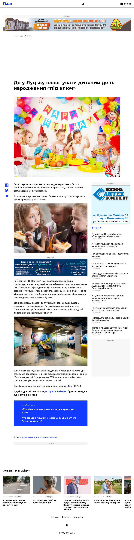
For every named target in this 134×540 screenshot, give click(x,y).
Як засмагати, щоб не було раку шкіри (44, 501)
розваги (31, 437)
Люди (78, 497)
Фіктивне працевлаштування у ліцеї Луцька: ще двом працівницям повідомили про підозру (110, 330)
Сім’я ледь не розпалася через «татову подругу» (107, 501)
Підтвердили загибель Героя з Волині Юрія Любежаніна (110, 319)
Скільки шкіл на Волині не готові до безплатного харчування (109, 264)
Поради (49, 497)
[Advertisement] (67, 59)
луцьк (24, 437)
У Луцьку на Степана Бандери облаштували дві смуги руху (107, 235)
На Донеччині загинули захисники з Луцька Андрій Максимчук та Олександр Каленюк (109, 285)
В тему (96, 227)
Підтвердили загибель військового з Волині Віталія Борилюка (110, 274)
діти (37, 437)
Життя (109, 497)
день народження (48, 437)
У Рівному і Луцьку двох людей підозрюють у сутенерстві (107, 245)
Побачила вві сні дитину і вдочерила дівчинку (110, 255)
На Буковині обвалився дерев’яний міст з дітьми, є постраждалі (109, 309)
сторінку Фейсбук (56, 391)
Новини (28, 36)
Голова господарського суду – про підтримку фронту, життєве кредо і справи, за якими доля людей (77, 505)
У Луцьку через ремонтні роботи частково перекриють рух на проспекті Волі (108, 298)
